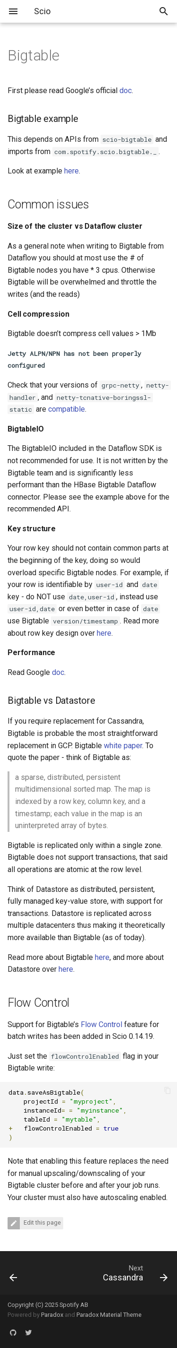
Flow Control (101, 1024)
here (71, 170)
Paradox (52, 1314)
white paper (123, 745)
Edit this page (41, 1223)
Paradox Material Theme (109, 1314)
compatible (66, 409)
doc (125, 90)
